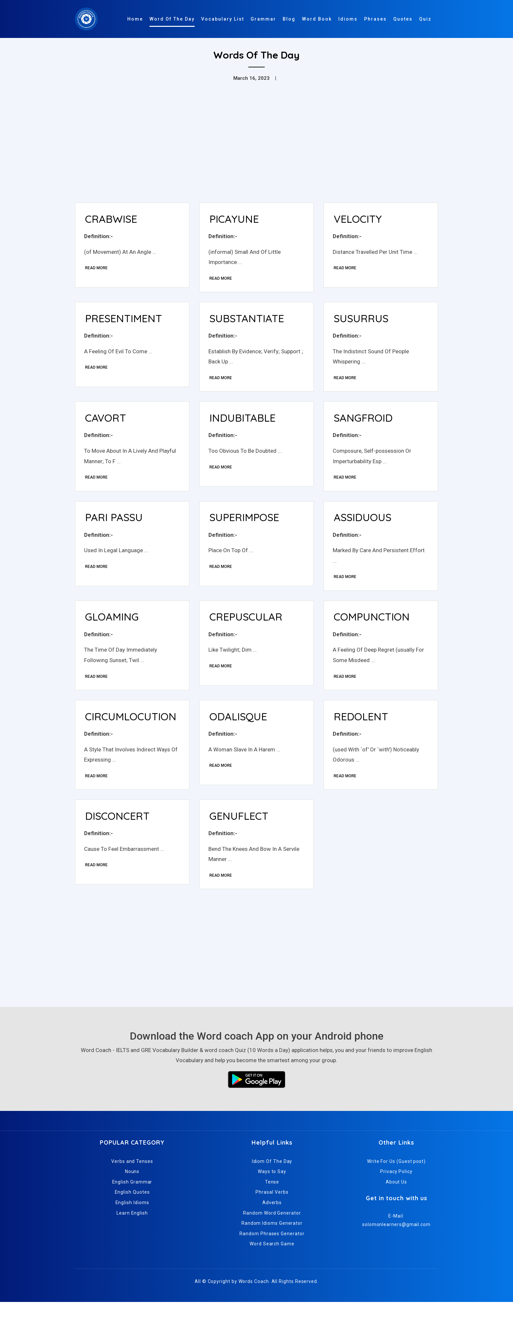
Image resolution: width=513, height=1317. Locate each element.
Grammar (263, 19)
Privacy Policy (396, 1186)
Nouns (132, 1186)
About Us (396, 1197)
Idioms (348, 19)
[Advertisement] (256, 148)
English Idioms (132, 1217)
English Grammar (132, 1197)
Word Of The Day (172, 19)
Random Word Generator (272, 1228)
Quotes (403, 19)
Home (135, 19)
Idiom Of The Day (272, 1176)
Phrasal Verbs (272, 1207)
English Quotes (132, 1207)
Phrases (375, 19)
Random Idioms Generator (272, 1238)
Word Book (317, 19)
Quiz (425, 19)
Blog (289, 19)
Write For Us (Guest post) (396, 1176)
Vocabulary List (222, 19)
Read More (97, 269)
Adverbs (272, 1217)
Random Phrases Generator (271, 1248)
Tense (272, 1197)
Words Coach (254, 1296)
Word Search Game (272, 1259)
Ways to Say (272, 1186)
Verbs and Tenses (132, 1176)
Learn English (132, 1228)
